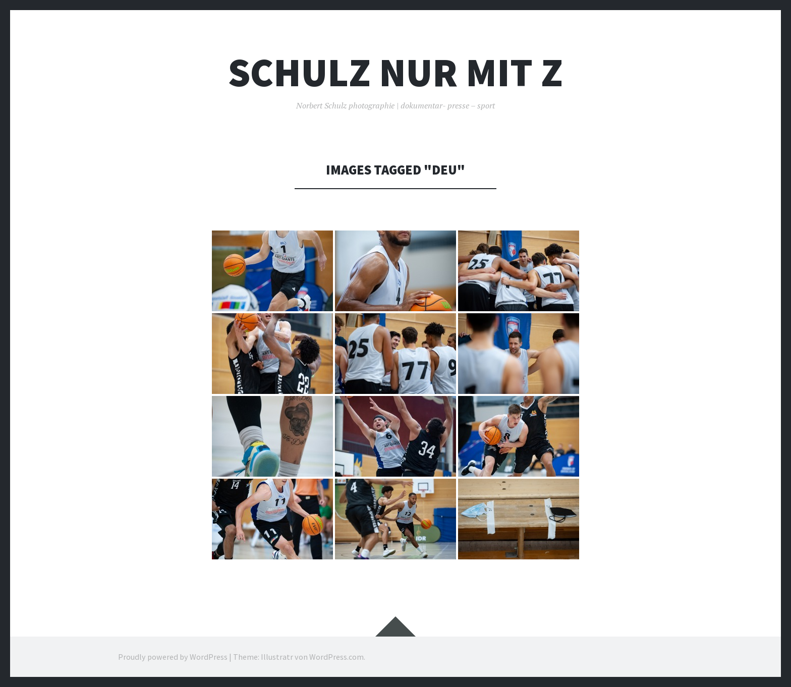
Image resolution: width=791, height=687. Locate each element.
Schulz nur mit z (395, 72)
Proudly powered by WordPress (173, 657)
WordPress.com (336, 657)
